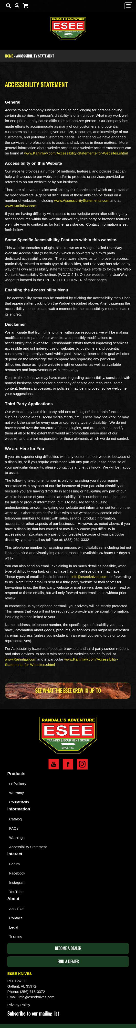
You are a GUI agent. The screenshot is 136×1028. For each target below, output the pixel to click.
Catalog (15, 819)
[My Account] (15, 6)
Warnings (17, 838)
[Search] (7, 6)
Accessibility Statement (28, 847)
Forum (14, 864)
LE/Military (17, 784)
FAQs (14, 828)
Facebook (17, 873)
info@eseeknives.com (89, 577)
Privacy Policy (18, 1005)
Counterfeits (19, 802)
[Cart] (24, 6)
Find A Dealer (68, 961)
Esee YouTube (53, 764)
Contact (15, 918)
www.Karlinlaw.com (20, 206)
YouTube (16, 892)
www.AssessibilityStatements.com (81, 200)
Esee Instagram (82, 764)
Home (9, 55)
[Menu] (128, 5)
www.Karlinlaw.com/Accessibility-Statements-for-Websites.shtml (76, 153)
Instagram (17, 882)
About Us (16, 909)
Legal (13, 927)
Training (15, 936)
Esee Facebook (68, 764)
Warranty (16, 793)
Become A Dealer (68, 948)
